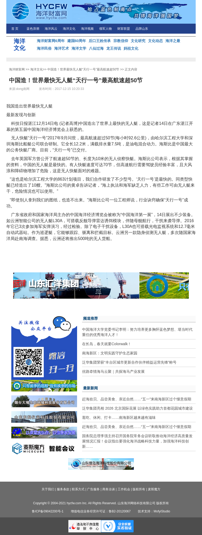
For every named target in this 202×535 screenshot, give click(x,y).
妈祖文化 (131, 48)
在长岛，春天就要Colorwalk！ (106, 344)
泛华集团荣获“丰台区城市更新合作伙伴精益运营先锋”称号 (129, 362)
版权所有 (139, 489)
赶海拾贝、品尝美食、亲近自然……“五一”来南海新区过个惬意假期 (136, 399)
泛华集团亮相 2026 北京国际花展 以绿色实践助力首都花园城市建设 (137, 408)
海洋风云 (51, 28)
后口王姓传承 (100, 41)
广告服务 (93, 489)
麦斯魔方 (154, 489)
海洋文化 (69, 28)
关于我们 (48, 489)
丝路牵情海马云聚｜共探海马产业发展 (113, 371)
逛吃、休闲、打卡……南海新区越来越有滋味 (119, 417)
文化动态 (155, 41)
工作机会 (124, 489)
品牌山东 (141, 28)
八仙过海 (96, 48)
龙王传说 (113, 48)
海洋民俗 (44, 48)
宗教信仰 (120, 41)
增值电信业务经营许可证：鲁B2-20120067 (101, 511)
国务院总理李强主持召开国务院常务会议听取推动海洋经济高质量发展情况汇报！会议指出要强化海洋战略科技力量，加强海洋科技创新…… (137, 441)
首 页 (14, 28)
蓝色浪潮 (33, 28)
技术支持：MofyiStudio (154, 511)
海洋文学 (79, 48)
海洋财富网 (17, 69)
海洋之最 (172, 41)
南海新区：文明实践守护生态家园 (109, 353)
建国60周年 (76, 41)
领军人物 (105, 28)
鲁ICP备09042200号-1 (47, 511)
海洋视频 (87, 28)
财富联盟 (123, 28)
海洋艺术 (61, 48)
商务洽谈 (108, 489)
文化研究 (138, 41)
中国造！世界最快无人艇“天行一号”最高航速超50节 (83, 69)
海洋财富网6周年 (51, 41)
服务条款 (63, 489)
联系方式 (78, 489)
